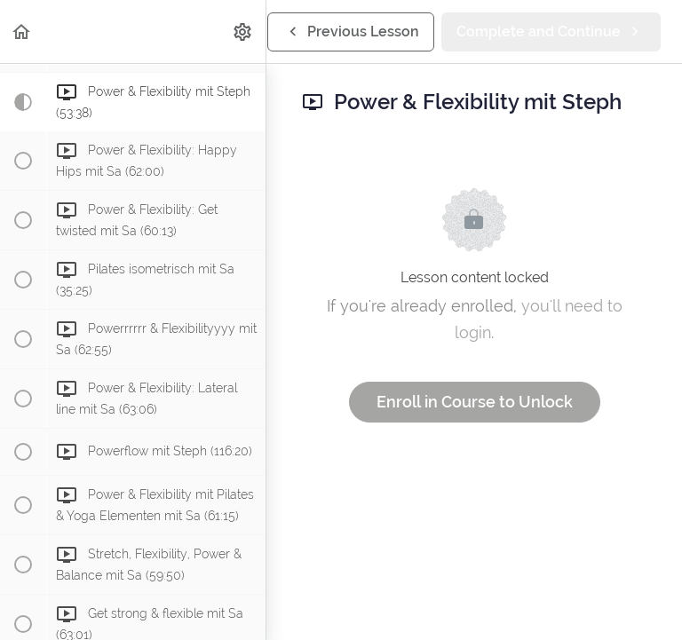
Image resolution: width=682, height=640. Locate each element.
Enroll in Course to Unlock (475, 401)
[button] (22, 31)
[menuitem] (243, 31)
